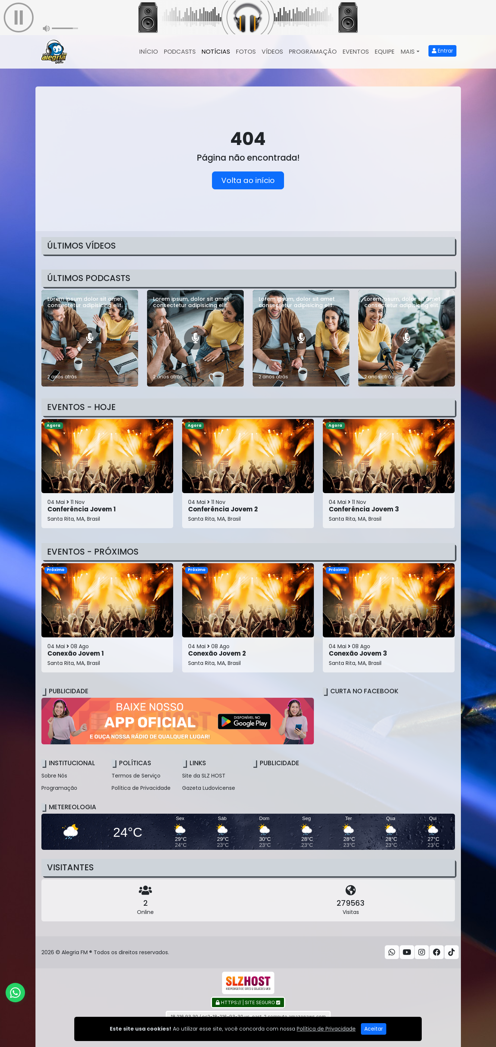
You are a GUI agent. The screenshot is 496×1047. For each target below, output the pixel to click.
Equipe (384, 51)
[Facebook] (437, 952)
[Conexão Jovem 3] (389, 617)
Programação (313, 51)
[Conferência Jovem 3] (389, 473)
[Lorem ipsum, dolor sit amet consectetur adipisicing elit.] (195, 338)
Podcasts (180, 51)
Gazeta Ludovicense (208, 788)
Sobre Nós (54, 775)
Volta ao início (248, 180)
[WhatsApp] (392, 952)
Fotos (246, 51)
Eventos (356, 51)
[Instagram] (422, 952)
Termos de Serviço (136, 775)
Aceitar (373, 1028)
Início (148, 51)
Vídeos (272, 51)
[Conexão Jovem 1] (107, 617)
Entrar (442, 50)
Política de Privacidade (141, 788)
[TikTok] (451, 952)
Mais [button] (407, 51)
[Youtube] (407, 952)
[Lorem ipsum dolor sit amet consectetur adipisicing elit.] (89, 338)
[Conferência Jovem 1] (107, 473)
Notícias (216, 51)
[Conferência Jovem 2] (248, 473)
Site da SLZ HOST (203, 775)
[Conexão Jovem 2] (248, 617)
